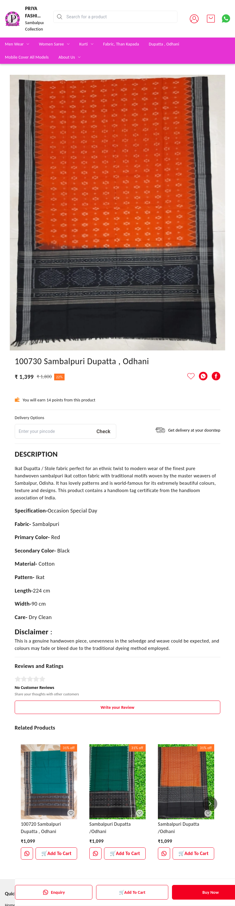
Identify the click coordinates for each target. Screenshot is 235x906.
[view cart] (211, 18)
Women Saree (51, 44)
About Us (66, 57)
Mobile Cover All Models (27, 57)
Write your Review (117, 707)
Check (103, 431)
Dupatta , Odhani (164, 44)
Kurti (83, 44)
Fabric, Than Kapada (121, 44)
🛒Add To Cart (132, 892)
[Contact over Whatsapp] (226, 18)
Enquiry (54, 892)
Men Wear (14, 44)
